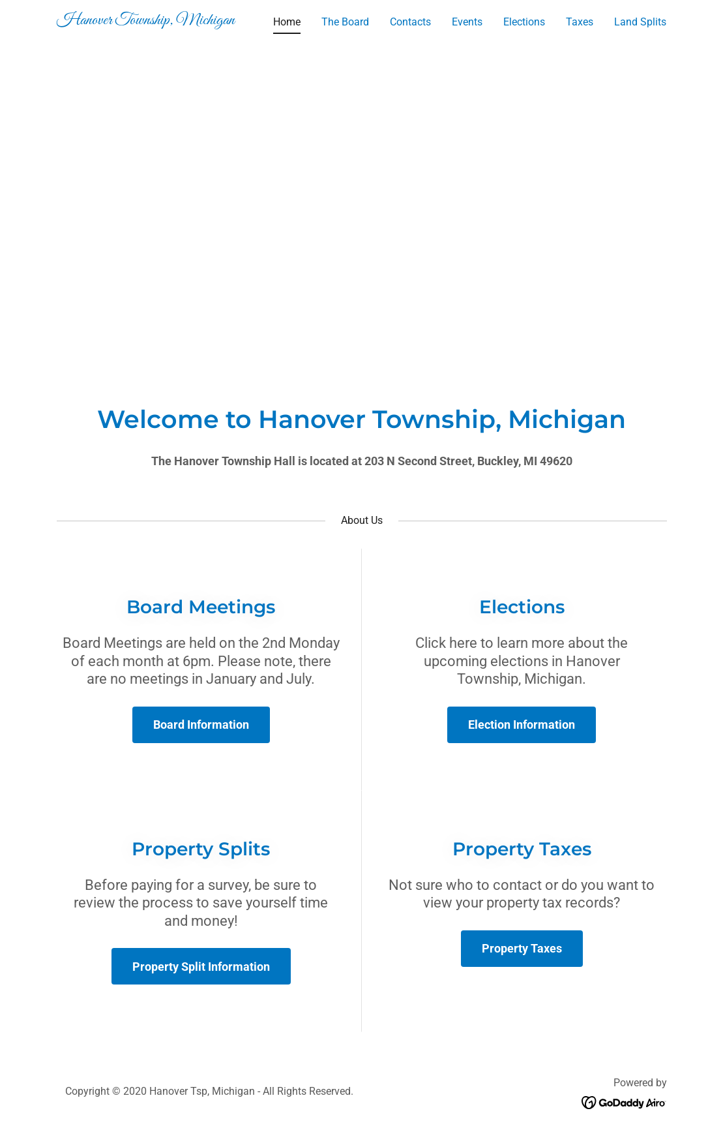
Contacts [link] (410, 22)
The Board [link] (345, 22)
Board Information (201, 724)
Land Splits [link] (640, 22)
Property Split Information (201, 966)
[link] (164, 20)
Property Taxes (522, 948)
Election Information (521, 724)
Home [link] (287, 22)
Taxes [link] (579, 22)
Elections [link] (524, 22)
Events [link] (467, 22)
